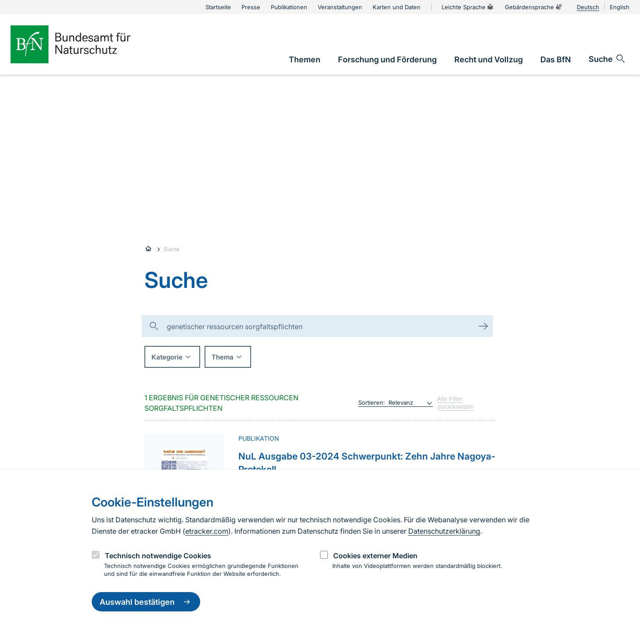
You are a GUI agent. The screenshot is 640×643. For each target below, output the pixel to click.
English (619, 7)
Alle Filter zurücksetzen (455, 402)
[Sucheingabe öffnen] (607, 59)
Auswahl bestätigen (146, 601)
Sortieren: (371, 402)
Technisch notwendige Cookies (158, 555)
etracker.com (206, 531)
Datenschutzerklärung (444, 531)
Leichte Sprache (468, 7)
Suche (172, 249)
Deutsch (588, 7)
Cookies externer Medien (375, 555)
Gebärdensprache (534, 7)
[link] (304, 59)
